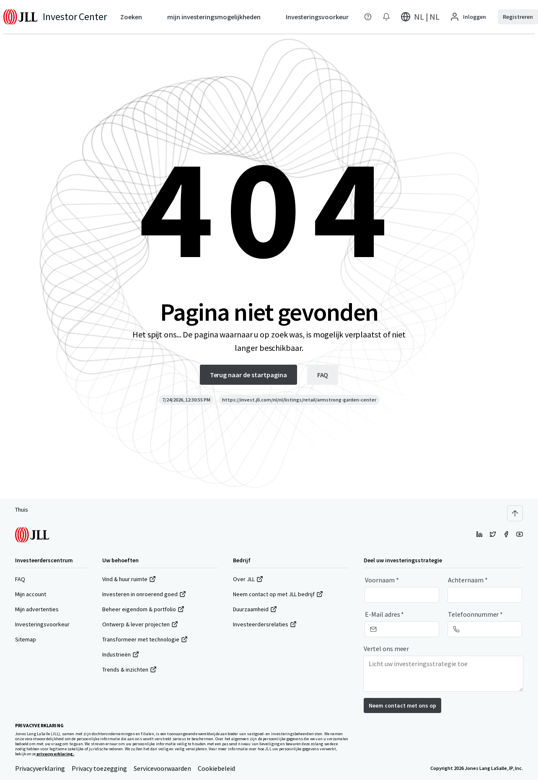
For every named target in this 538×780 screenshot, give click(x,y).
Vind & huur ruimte (129, 579)
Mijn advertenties (37, 609)
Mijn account (30, 594)
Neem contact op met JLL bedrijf (278, 594)
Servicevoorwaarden (162, 768)
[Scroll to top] (515, 513)
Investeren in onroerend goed (144, 594)
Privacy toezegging (99, 768)
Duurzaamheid (255, 609)
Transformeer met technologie (145, 639)
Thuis (21, 509)
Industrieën (120, 654)
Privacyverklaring (40, 768)
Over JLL (248, 579)
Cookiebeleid (216, 768)
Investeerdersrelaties (265, 624)
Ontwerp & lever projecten (140, 624)
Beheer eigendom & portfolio (143, 609)
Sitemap (25, 639)
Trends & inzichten (129, 669)
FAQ (20, 579)
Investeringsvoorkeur (42, 624)
